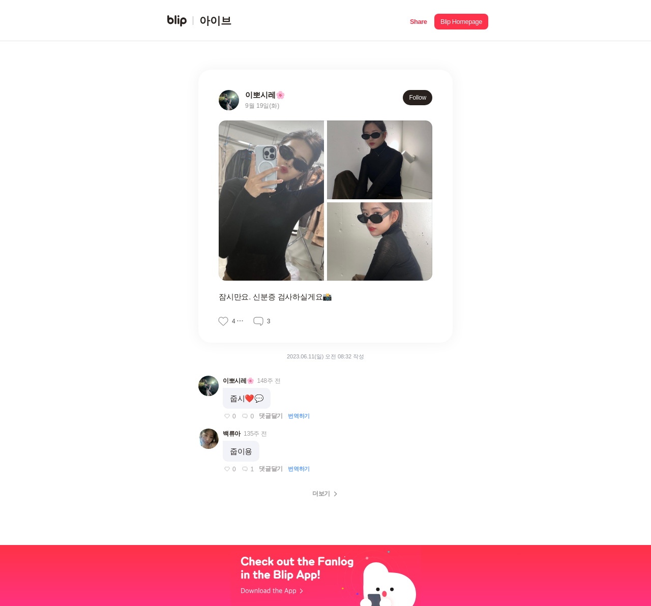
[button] (418, 20)
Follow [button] (417, 97)
